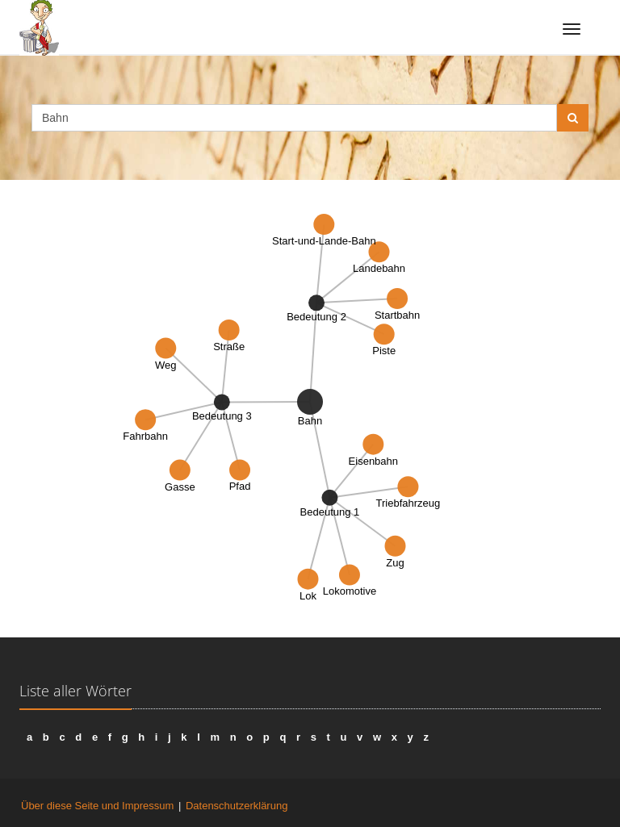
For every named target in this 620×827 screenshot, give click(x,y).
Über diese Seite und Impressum (97, 806)
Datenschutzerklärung (236, 806)
